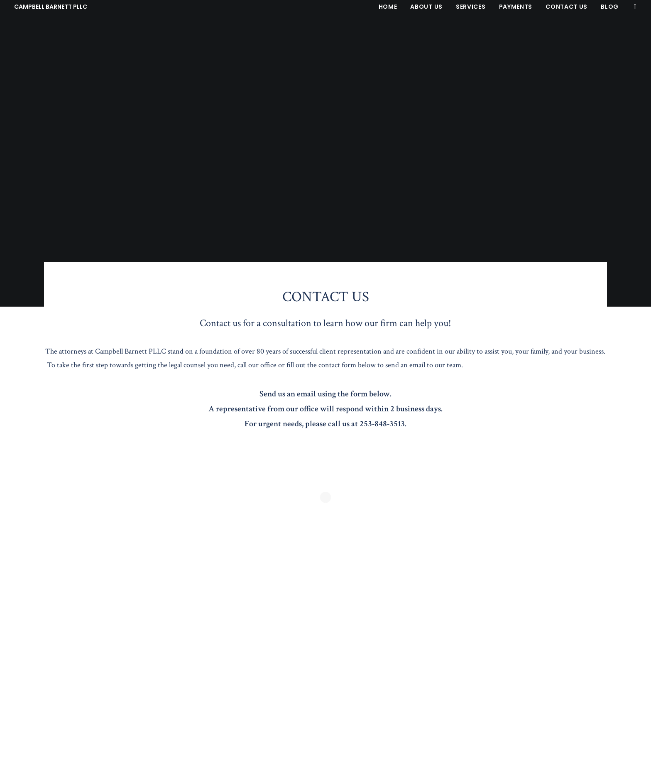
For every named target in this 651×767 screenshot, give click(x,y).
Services (471, 6)
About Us (426, 6)
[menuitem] (388, 6)
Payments (516, 6)
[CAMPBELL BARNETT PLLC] (50, 7)
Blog (610, 6)
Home (388, 6)
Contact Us (566, 6)
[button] (633, 6)
